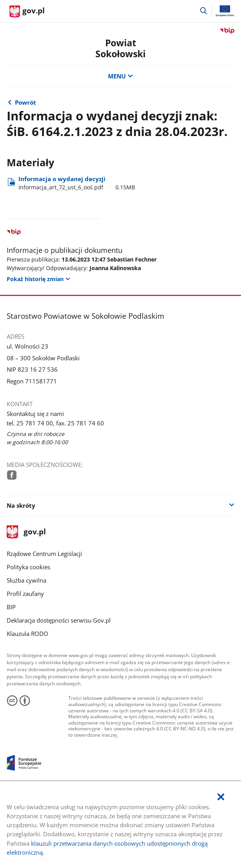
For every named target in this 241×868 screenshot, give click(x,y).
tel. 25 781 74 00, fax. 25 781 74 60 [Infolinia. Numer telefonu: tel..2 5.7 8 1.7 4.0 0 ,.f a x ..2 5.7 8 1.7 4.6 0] (55, 423)
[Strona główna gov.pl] (27, 11)
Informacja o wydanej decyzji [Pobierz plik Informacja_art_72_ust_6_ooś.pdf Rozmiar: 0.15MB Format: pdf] (76, 183)
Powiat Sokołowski (120, 48)
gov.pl (26, 532)
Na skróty (21, 505)
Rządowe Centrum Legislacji (44, 553)
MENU (120, 76)
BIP (11, 607)
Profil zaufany (25, 593)
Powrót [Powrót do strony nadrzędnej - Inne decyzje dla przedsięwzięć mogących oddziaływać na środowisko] (25, 102)
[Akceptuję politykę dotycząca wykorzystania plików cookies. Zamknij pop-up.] (221, 797)
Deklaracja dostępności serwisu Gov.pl (59, 620)
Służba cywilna (26, 580)
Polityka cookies (28, 567)
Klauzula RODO (27, 633)
